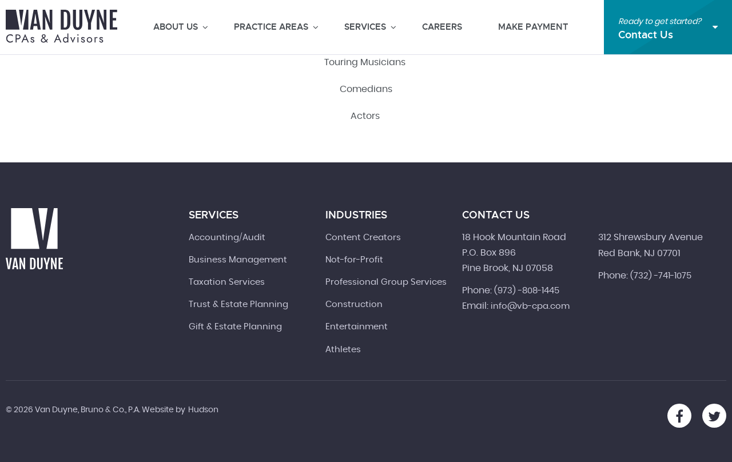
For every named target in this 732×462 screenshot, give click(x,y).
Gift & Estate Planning (235, 326)
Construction (354, 304)
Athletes (343, 349)
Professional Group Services (386, 282)
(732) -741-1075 (660, 276)
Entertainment (356, 326)
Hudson (203, 410)
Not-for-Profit (354, 260)
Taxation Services (227, 282)
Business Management (238, 260)
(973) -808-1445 (526, 290)
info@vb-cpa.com (530, 306)
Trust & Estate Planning (238, 304)
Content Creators (363, 237)
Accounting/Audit (227, 237)
